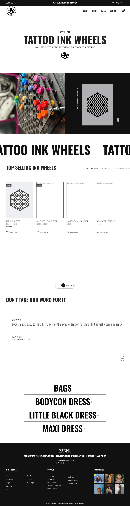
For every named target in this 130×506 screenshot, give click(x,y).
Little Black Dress (62, 418)
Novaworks (80, 503)
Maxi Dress (63, 432)
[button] (65, 289)
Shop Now (73, 3)
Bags (63, 391)
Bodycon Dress (62, 405)
